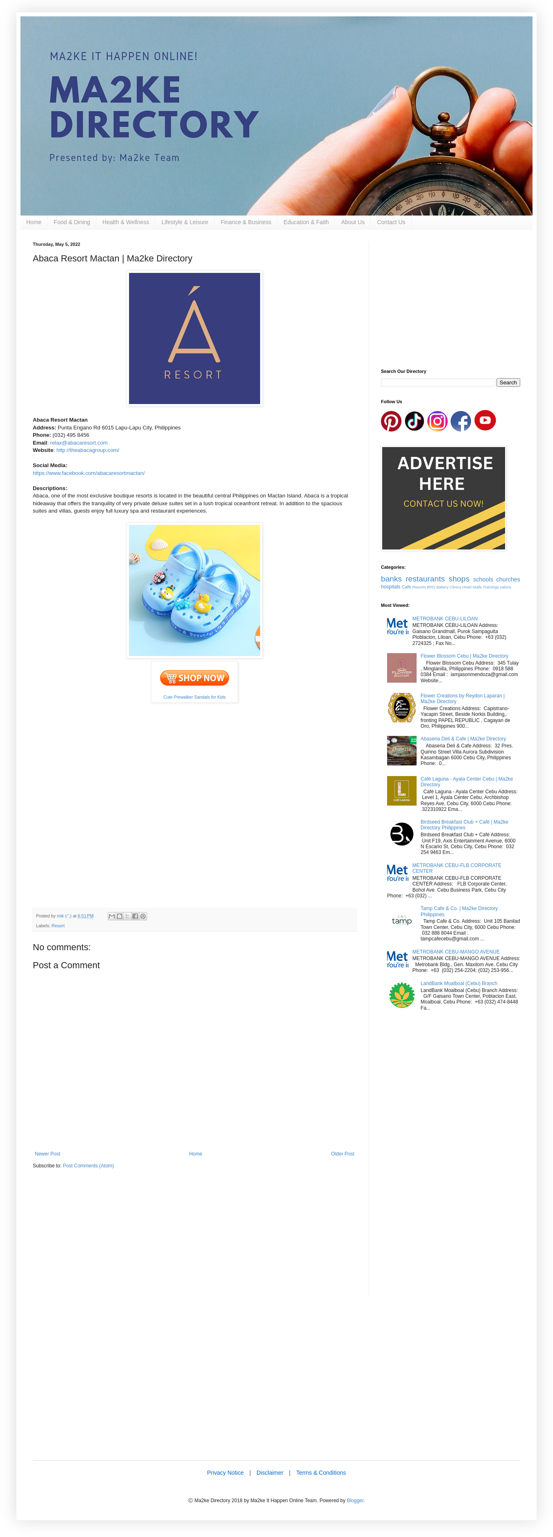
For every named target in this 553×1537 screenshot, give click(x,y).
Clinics (455, 587)
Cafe (406, 586)
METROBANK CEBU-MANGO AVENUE (456, 952)
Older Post (342, 1154)
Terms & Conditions (321, 1472)
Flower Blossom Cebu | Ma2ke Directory (465, 656)
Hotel (466, 587)
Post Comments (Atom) (88, 1166)
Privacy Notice (225, 1472)
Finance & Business (246, 222)
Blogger (355, 1500)
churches (508, 579)
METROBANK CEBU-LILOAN (445, 619)
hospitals (390, 587)
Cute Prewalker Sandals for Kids (194, 697)
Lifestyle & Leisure (184, 222)
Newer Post (47, 1154)
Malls (477, 587)
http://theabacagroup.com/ (88, 450)
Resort (58, 925)
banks (391, 578)
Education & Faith (306, 222)
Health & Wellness (125, 222)
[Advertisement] (194, 1239)
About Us (353, 222)
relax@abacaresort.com (79, 443)
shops (459, 578)
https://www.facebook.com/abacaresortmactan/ (89, 473)
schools (483, 579)
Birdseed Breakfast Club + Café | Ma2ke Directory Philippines (464, 825)
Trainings (491, 587)
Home (33, 222)
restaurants (425, 578)
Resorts (419, 587)
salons (506, 587)
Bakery (442, 587)
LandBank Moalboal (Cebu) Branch (459, 983)
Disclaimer (269, 1472)
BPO (431, 587)
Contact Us (391, 222)
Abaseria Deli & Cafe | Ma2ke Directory (463, 739)
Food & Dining (72, 222)
